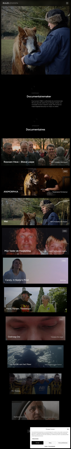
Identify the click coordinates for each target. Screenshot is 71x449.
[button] (68, 429)
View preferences (62, 443)
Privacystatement (51, 446)
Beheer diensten (35, 438)
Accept (37, 443)
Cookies (46, 446)
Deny (50, 443)
